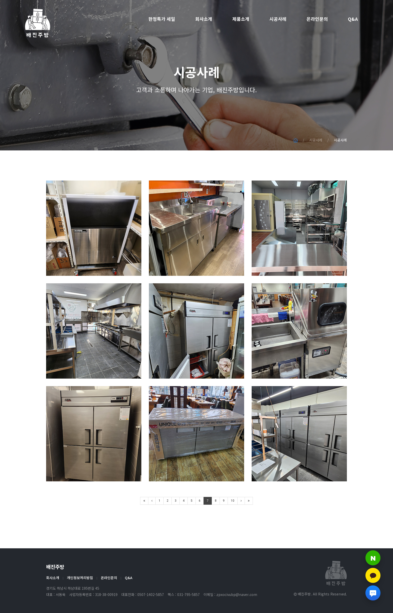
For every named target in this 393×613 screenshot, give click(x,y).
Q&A (353, 19)
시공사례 (277, 19)
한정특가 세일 (161, 19)
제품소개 (240, 19)
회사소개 (203, 19)
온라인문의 (317, 19)
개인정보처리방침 (80, 577)
